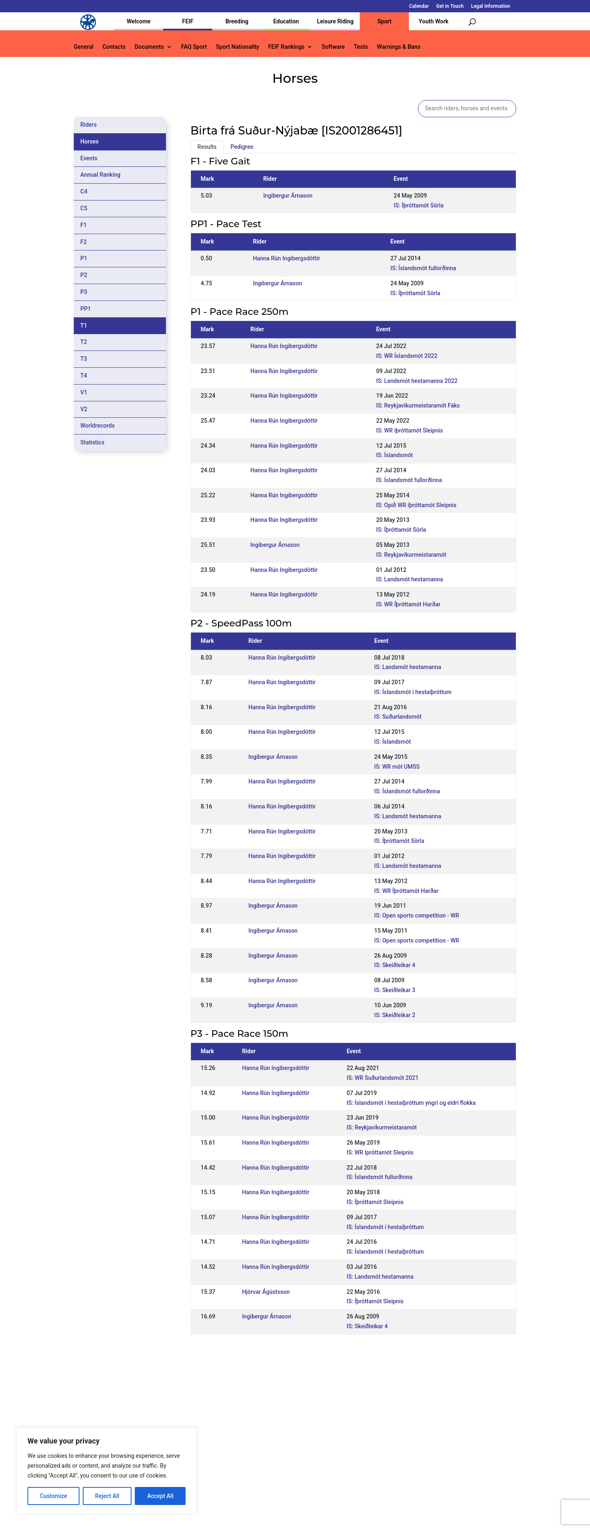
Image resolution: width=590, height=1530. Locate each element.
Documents (149, 47)
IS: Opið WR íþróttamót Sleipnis (416, 505)
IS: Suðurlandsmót (398, 716)
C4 (83, 191)
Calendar (419, 6)
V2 (83, 409)
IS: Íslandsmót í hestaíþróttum (413, 692)
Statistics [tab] (92, 442)
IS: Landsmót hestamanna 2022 (417, 381)
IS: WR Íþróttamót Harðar (408, 604)
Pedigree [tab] (242, 146)
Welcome (138, 21)
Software (333, 47)
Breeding (236, 21)
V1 (83, 392)
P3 (83, 292)
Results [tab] (207, 146)
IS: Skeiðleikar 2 (394, 1015)
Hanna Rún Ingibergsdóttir (286, 258)
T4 (83, 375)
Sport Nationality (237, 47)
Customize (53, 1496)
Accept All (160, 1496)
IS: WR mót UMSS (397, 766)
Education (286, 21)
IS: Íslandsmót (394, 455)
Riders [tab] (88, 124)
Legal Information (490, 6)
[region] (106, 1471)
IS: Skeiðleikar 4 (394, 965)
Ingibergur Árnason (287, 195)
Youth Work (433, 21)
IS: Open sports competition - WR (416, 915)
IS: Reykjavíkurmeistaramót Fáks (418, 405)
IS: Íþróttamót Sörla (419, 205)
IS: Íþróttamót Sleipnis (375, 1202)
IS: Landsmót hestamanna (409, 579)
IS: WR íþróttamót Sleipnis (409, 430)
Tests (361, 47)
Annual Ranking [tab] (100, 174)
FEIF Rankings (286, 47)
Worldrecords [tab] (97, 425)
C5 (83, 208)
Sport (384, 21)
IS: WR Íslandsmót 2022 (407, 356)
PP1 (85, 308)
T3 (83, 358)
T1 (83, 325)
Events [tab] (89, 158)
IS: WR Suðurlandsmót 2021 (382, 1078)
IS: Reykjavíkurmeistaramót (411, 554)
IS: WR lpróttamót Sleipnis (380, 1152)
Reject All (107, 1496)
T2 (83, 342)
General (83, 47)
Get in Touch (450, 6)
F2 (83, 242)
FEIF (187, 21)
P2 (83, 275)
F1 (83, 225)
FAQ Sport (194, 47)
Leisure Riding (335, 21)
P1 (83, 258)
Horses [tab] (89, 141)
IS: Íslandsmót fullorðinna (423, 268)
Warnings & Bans (398, 47)
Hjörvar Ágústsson (266, 1292)
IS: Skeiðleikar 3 (394, 990)
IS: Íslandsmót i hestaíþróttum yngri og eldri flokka (411, 1103)
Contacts (113, 47)
